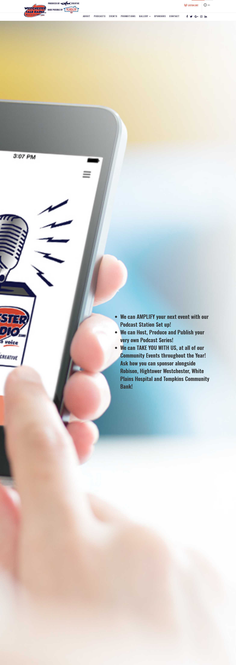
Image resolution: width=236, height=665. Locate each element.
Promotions (128, 16)
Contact (174, 16)
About (86, 16)
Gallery (145, 16)
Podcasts (100, 16)
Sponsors (160, 16)
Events (113, 16)
